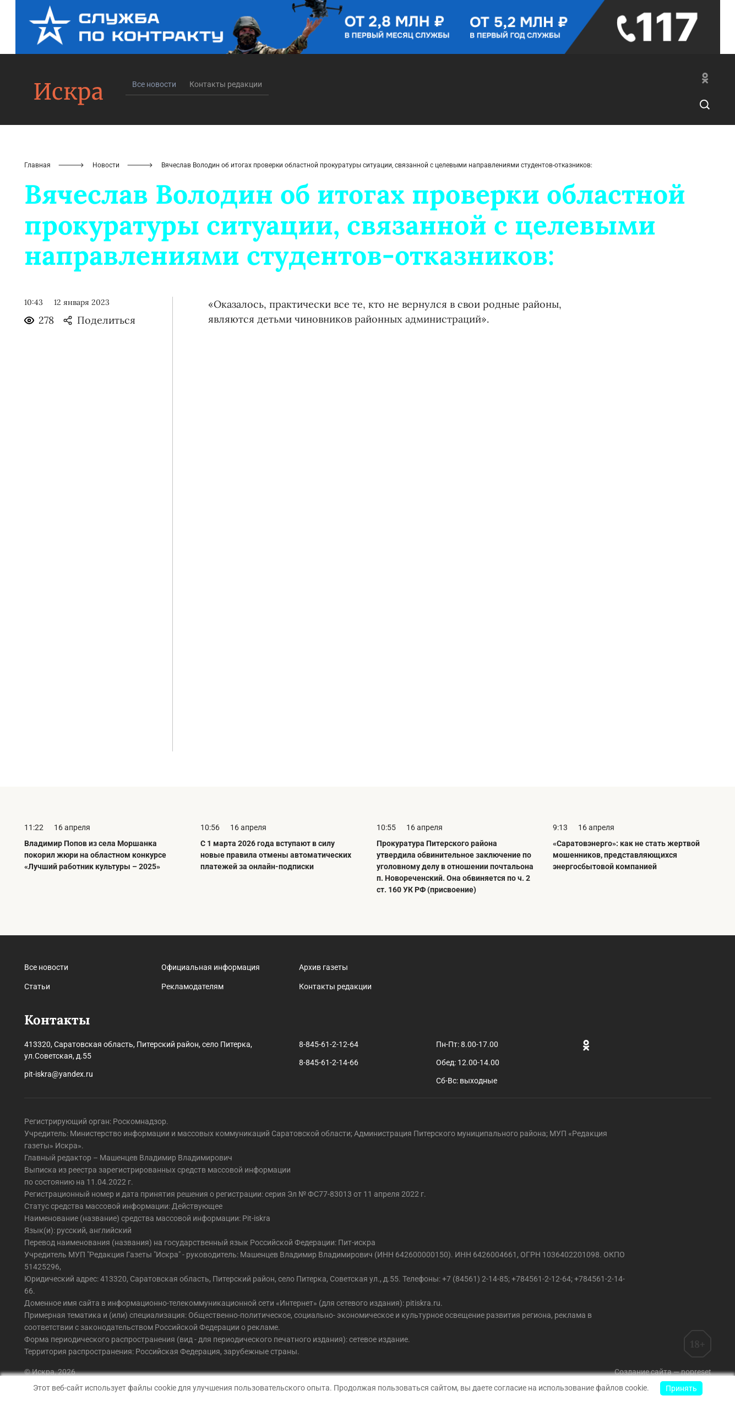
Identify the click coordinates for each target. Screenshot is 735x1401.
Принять (681, 1388)
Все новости (46, 967)
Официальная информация (210, 967)
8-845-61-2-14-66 (328, 1062)
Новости (105, 165)
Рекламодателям (192, 986)
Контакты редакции (225, 84)
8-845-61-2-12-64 (328, 1044)
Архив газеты (323, 967)
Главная (37, 165)
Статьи (37, 986)
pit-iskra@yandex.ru (58, 1074)
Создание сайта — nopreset (662, 1371)
